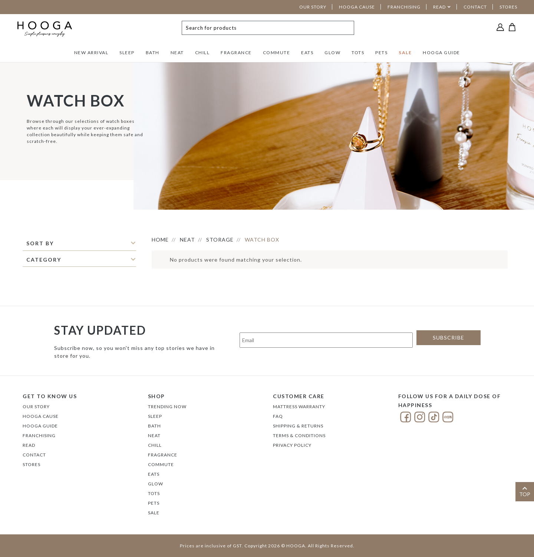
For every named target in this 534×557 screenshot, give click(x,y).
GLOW (332, 52)
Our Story (36, 406)
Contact (34, 455)
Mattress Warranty (299, 406)
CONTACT (475, 7)
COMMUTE (276, 52)
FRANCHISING (404, 7)
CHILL (202, 52)
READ (439, 7)
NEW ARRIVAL (91, 52)
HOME (160, 239)
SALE (405, 52)
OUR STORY (312, 7)
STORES (508, 7)
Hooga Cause (41, 416)
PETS (381, 52)
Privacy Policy (292, 445)
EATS (307, 52)
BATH (152, 52)
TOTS (358, 52)
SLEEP (127, 52)
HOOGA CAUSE (357, 7)
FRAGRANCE (236, 52)
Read (29, 445)
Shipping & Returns (298, 426)
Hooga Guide (40, 426)
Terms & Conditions (299, 435)
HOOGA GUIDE (441, 52)
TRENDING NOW (167, 406)
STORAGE (220, 239)
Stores (31, 464)
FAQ (278, 416)
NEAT (177, 52)
